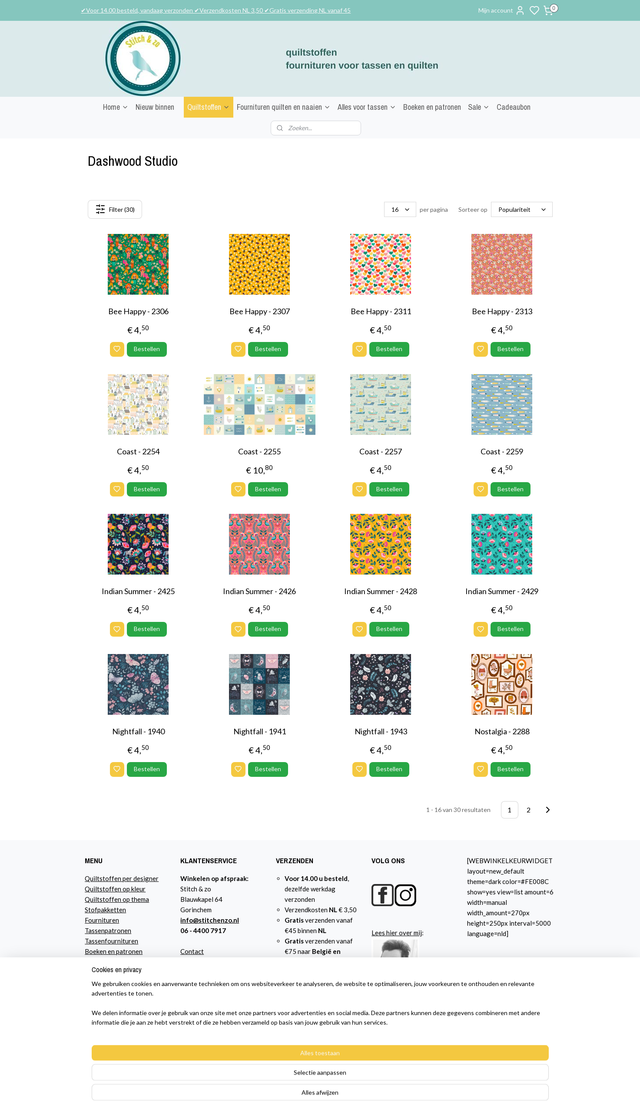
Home (116, 107)
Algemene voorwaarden (214, 993)
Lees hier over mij (396, 933)
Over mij (192, 962)
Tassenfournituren (111, 941)
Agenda (191, 1035)
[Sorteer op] (521, 209)
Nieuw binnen (155, 107)
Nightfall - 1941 (259, 731)
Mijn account (501, 10)
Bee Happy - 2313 (501, 311)
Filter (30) (114, 209)
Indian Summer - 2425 (138, 591)
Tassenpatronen (108, 930)
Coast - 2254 (138, 451)
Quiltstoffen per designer (122, 878)
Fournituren (102, 920)
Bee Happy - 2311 (380, 311)
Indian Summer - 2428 (380, 591)
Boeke (94, 951)
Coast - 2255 (259, 451)
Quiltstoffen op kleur (115, 889)
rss (415, 1095)
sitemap (400, 1095)
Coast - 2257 (380, 451)
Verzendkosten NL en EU (215, 982)
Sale (479, 107)
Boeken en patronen (432, 107)
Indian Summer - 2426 (259, 591)
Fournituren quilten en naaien (284, 107)
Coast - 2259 (502, 451)
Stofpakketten (105, 910)
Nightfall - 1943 (380, 731)
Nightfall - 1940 (138, 731)
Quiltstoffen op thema (117, 899)
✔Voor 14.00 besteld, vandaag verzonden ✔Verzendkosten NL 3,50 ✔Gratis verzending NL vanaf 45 (216, 10)
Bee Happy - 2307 (259, 311)
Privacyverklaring (206, 1024)
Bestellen (146, 348)
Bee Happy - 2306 (138, 311)
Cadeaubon (514, 107)
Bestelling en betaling (211, 972)
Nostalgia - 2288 (501, 731)
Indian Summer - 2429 (501, 591)
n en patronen (123, 951)
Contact (192, 951)
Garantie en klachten (210, 1003)
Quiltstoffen (208, 107)
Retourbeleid (199, 1014)
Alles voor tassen (367, 107)
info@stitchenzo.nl (209, 920)
